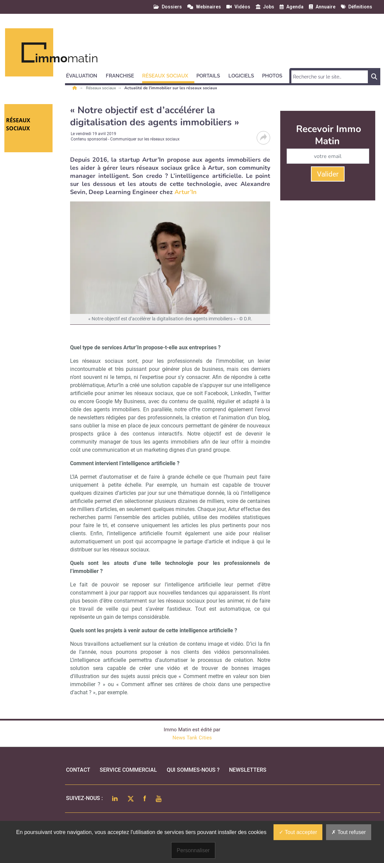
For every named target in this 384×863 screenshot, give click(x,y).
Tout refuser (348, 832)
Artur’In (185, 192)
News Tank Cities (192, 738)
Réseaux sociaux (101, 88)
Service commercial (128, 770)
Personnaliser (193, 850)
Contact (78, 770)
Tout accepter (298, 832)
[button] (84, 74)
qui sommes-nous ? (193, 770)
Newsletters (247, 770)
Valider (328, 174)
